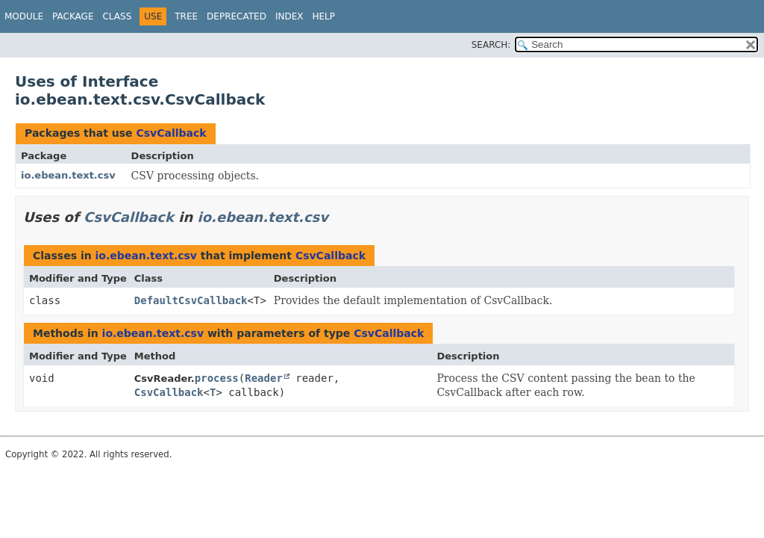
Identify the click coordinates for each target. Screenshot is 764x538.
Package (72, 16)
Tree (186, 16)
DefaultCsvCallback (191, 300)
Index (289, 16)
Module (23, 16)
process (217, 378)
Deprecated (236, 16)
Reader (264, 378)
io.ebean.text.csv (68, 175)
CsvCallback (171, 133)
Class (116, 16)
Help (323, 16)
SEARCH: (491, 45)
